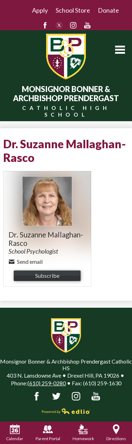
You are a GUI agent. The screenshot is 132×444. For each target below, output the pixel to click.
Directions (116, 432)
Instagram (73, 25)
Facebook (45, 25)
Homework (83, 432)
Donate (108, 10)
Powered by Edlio (66, 410)
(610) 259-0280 (46, 383)
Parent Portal (48, 432)
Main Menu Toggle (120, 50)
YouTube (87, 25)
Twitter (59, 25)
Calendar (14, 432)
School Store (73, 10)
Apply (40, 10)
